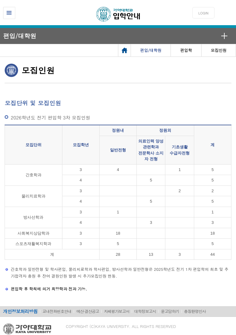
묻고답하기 (170, 311)
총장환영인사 (195, 311)
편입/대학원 (19, 35)
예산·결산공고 (87, 311)
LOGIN (204, 13)
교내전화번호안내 (56, 311)
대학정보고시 (145, 311)
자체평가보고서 (116, 311)
